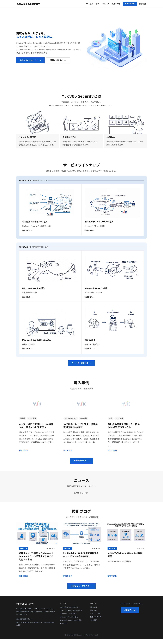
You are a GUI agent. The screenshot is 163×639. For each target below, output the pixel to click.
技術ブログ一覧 (95, 617)
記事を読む (23, 576)
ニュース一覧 (95, 614)
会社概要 (142, 4)
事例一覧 (93, 610)
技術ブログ (116, 4)
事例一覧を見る (80, 461)
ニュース (105, 4)
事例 (97, 4)
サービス (89, 4)
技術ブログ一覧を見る (80, 586)
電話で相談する (56, 60)
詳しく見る (23, 450)
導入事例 (93, 607)
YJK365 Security (28, 3)
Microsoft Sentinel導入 (68, 614)
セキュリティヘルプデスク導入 (71, 610)
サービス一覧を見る (80, 363)
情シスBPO (64, 623)
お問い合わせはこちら (29, 60)
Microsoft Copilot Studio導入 (71, 620)
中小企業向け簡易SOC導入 (69, 607)
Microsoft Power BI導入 (69, 617)
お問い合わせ (130, 4)
